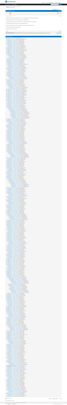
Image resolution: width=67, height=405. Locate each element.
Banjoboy (21, 155)
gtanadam (18, 139)
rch (18, 179)
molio (18, 128)
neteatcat (18, 93)
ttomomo (18, 213)
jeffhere (18, 168)
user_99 (19, 45)
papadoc (18, 119)
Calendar (57, 2)
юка (17, 235)
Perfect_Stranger (19, 306)
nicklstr (17, 42)
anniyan (18, 134)
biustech (18, 259)
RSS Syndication (24, 402)
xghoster (18, 220)
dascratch (18, 385)
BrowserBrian (18, 275)
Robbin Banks (19, 251)
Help (60, 2)
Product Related (13, 6)
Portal (44, 2)
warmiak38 (18, 105)
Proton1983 (19, 102)
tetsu (17, 79)
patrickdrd (18, 63)
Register (15, 4)
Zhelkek (18, 53)
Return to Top (14, 402)
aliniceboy (18, 39)
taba (17, 354)
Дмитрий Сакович (20, 64)
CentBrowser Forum (7, 6)
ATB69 (17, 333)
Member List (52, 2)
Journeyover (18, 74)
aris (18, 85)
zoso (17, 48)
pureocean (18, 205)
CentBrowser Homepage (8, 402)
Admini (18, 41)
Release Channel (17, 6)
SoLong (17, 96)
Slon (17, 62)
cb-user (17, 81)
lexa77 (21, 115)
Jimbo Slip (18, 150)
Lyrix (18, 377)
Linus (19, 288)
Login (13, 4)
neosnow (20, 143)
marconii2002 (18, 59)
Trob (17, 268)
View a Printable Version (9, 398)
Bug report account (19, 334)
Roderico (18, 396)
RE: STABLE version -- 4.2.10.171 (11, 38)
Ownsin (20, 57)
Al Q (10, 12)
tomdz (21, 111)
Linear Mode (59, 10)
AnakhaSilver (18, 47)
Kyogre (18, 58)
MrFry (17, 346)
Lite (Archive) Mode (18, 402)
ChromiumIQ (20, 87)
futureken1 (22, 184)
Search (48, 2)
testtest (20, 285)
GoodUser (21, 154)
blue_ (17, 40)
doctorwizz (20, 326)
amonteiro (18, 298)
